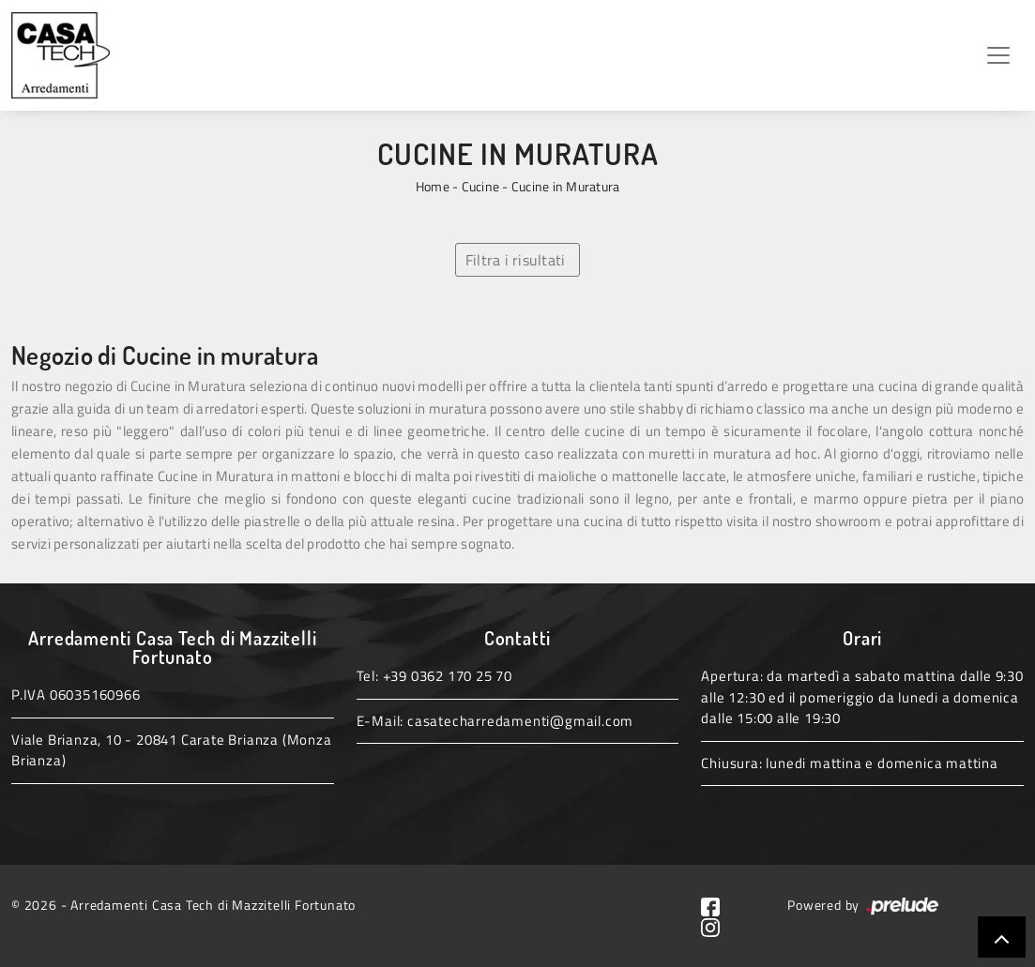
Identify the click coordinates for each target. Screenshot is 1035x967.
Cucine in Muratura (565, 186)
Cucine (481, 186)
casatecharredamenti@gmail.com (520, 721)
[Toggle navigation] (998, 55)
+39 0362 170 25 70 (447, 676)
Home (432, 186)
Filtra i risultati (515, 260)
